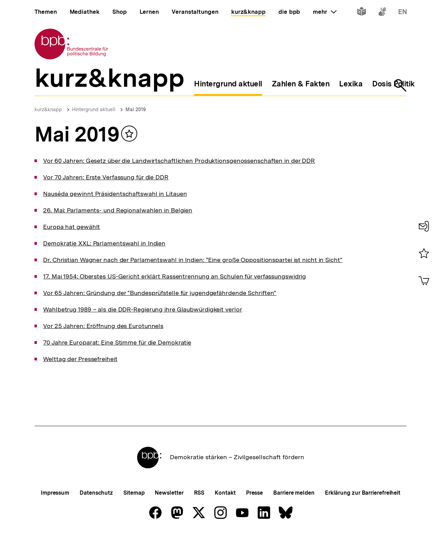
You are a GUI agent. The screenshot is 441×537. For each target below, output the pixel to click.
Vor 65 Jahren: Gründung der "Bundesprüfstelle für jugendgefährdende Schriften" (159, 292)
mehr (324, 11)
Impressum (55, 492)
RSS (199, 492)
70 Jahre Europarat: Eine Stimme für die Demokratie (117, 342)
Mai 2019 (135, 109)
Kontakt (225, 492)
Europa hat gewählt (71, 226)
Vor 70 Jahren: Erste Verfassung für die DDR (105, 177)
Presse (254, 492)
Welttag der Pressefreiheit (80, 358)
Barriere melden (294, 492)
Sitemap (133, 492)
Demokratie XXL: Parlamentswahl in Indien (104, 243)
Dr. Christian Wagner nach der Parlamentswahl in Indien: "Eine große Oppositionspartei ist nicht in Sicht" (192, 259)
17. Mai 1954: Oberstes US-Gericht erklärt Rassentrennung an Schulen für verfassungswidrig (174, 276)
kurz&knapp (48, 109)
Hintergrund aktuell (93, 109)
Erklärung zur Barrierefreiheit (362, 492)
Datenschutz (96, 492)
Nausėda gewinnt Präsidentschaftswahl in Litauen (115, 193)
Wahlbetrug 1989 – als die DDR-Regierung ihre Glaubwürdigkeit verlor (142, 309)
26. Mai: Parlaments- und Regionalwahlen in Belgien (117, 210)
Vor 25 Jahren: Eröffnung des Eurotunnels (103, 325)
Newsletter (169, 492)
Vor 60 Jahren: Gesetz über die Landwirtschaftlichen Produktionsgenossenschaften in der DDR (179, 160)
